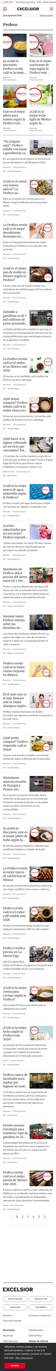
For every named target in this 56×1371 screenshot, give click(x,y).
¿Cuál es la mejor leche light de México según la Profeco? (40, 117)
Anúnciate (15, 1307)
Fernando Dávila (14, 818)
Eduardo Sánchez (14, 171)
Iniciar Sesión (15, 1299)
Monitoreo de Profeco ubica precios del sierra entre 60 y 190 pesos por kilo (15, 575)
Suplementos (36, 1330)
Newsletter (41, 1299)
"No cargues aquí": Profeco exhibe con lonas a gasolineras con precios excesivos (15, 147)
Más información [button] (24, 1358)
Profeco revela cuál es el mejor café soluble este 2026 (14, 914)
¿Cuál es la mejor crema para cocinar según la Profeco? (15, 993)
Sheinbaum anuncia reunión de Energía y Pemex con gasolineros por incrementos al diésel (14, 783)
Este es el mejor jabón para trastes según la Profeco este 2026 (14, 117)
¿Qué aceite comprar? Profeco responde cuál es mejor (15, 743)
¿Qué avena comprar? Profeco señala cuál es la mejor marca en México (15, 404)
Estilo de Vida (9, 472)
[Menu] (7, 9)
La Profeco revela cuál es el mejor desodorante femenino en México (15, 231)
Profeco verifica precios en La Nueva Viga (14, 952)
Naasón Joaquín (49, 2)
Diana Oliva (12, 476)
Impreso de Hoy (46, 15)
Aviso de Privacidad (12, 1320)
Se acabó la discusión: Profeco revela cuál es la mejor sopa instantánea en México (14, 67)
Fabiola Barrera (13, 559)
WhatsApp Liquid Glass (26, 2)
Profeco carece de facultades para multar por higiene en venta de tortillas (15, 1080)
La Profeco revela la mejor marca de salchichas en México (15, 874)
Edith (39, 2)
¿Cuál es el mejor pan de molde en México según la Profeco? (15, 274)
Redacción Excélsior (15, 606)
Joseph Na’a (12, 1162)
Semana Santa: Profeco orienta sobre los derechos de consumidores (14, 622)
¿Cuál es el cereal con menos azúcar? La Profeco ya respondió (15, 187)
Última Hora (35, 1335)
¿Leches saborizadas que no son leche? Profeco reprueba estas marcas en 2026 (15, 531)
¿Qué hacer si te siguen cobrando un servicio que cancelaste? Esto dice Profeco (15, 444)
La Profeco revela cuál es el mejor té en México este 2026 (15, 364)
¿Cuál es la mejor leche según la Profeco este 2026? (15, 1033)
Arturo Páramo (13, 349)
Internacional (10, 1341)
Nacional (6, 77)
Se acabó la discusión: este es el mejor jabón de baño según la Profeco (15, 834)
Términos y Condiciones (40, 1315)
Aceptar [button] (15, 1365)
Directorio (7, 1315)
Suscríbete (41, 1307)
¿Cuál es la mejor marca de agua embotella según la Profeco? (15, 491)
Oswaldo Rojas (13, 215)
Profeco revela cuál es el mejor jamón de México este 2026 (15, 1178)
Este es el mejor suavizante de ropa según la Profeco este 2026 (41, 67)
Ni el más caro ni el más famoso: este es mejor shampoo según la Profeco (14, 700)
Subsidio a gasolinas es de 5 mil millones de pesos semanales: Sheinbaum (15, 317)
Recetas (6, 555)
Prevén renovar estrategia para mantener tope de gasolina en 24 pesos (15, 1131)
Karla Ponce (12, 1115)
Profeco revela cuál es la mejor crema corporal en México (14, 669)
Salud (5, 1060)
